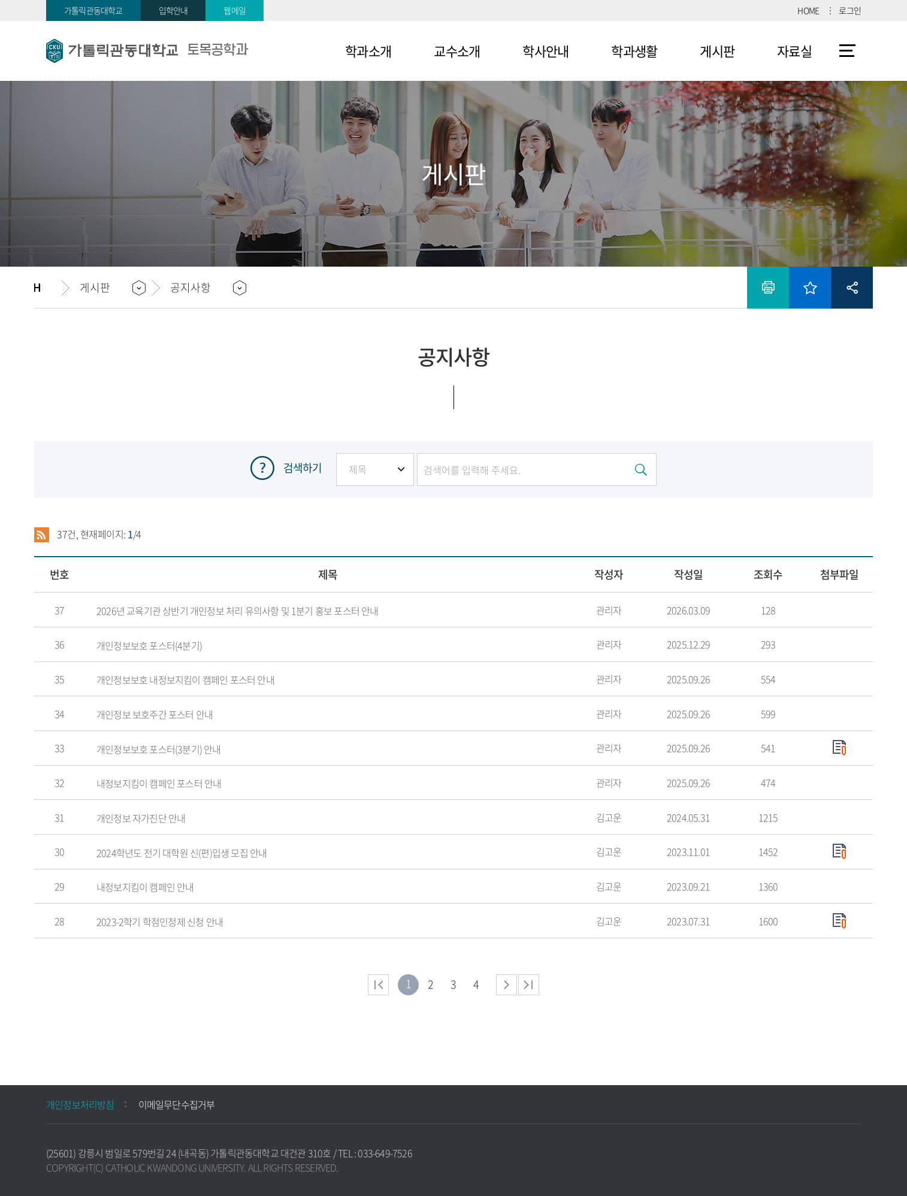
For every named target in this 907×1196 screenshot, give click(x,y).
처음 (378, 984)
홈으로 (48, 288)
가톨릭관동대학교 (93, 10)
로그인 (850, 10)
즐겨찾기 (810, 288)
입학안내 (173, 10)
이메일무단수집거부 (176, 1104)
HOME (808, 10)
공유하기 (852, 288)
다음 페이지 (506, 984)
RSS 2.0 (41, 534)
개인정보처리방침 (80, 1104)
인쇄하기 (768, 288)
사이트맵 (847, 51)
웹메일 (234, 10)
